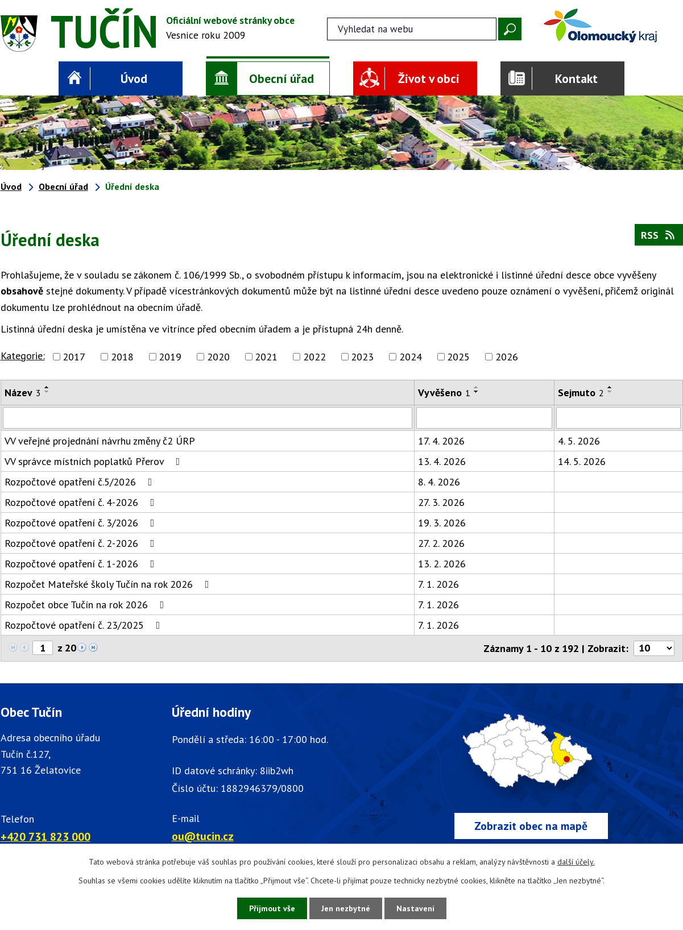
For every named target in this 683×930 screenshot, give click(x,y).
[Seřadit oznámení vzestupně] (47, 387)
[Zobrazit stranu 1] (42, 648)
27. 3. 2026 (441, 502)
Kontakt (576, 78)
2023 (362, 356)
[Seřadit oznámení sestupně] (47, 391)
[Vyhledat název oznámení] (207, 418)
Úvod (134, 78)
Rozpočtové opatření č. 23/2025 (85, 625)
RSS (659, 235)
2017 (74, 356)
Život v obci (429, 78)
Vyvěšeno (444, 392)
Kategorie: (23, 355)
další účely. (576, 862)
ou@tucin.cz (203, 836)
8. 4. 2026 (439, 481)
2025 (458, 356)
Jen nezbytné (345, 908)
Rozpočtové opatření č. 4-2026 (82, 502)
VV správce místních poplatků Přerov (95, 461)
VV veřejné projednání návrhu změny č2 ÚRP (100, 440)
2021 (266, 356)
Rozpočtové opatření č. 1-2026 (82, 563)
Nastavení (415, 908)
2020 (218, 356)
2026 (506, 356)
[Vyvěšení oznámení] (484, 418)
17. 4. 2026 (441, 440)
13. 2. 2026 (442, 563)
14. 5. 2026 (582, 461)
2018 (122, 356)
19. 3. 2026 (442, 522)
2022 (314, 356)
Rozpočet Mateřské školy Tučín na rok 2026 (109, 584)
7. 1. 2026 (438, 584)
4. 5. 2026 (579, 440)
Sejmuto (581, 392)
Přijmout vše (272, 908)
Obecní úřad (281, 78)
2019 (170, 356)
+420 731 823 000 (45, 836)
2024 (410, 356)
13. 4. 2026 (442, 461)
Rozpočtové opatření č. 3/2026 (82, 522)
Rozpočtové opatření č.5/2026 (81, 481)
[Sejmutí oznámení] (618, 418)
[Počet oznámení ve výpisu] (654, 648)
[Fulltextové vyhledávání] (411, 29)
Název (23, 392)
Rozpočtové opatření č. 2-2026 (82, 543)
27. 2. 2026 (441, 543)
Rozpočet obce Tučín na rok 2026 (87, 604)
